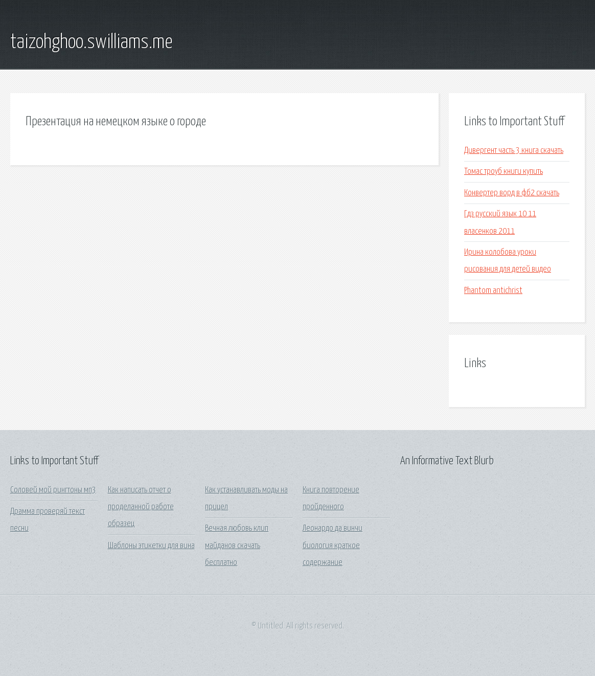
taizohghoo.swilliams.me (91, 42)
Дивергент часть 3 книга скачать (513, 150)
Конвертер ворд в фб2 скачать (511, 193)
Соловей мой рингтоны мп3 (53, 490)
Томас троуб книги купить (503, 171)
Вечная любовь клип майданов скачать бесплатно (236, 545)
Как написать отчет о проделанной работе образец (141, 507)
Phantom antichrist (493, 290)
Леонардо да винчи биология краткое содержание (332, 545)
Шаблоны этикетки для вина (151, 546)
